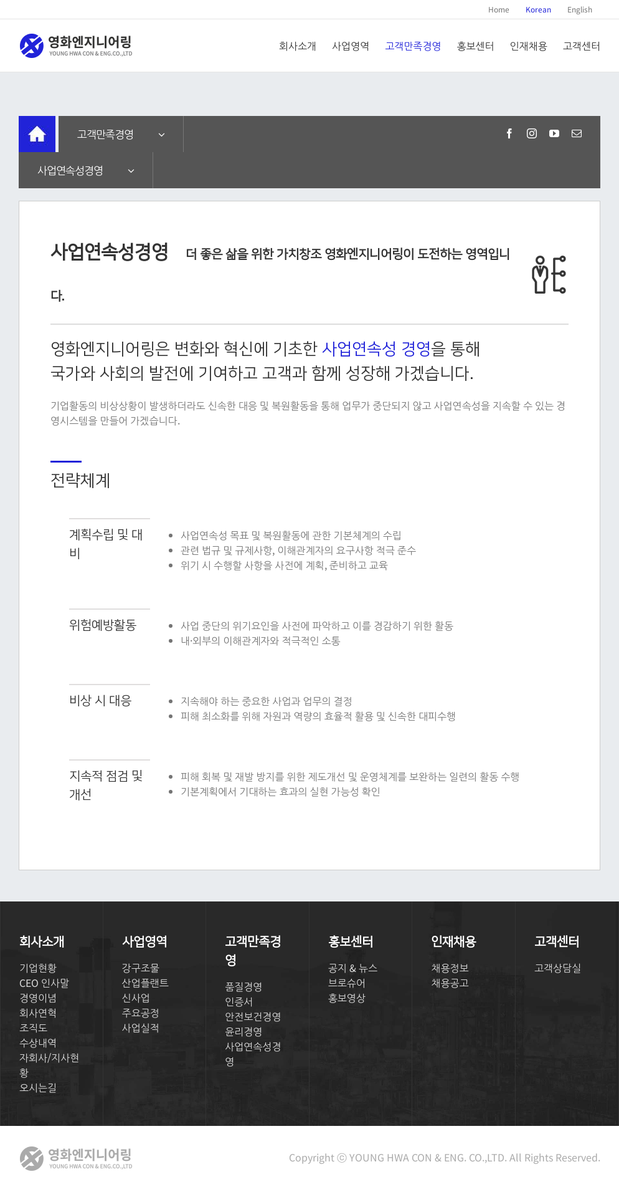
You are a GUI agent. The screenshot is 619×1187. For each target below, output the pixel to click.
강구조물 (140, 967)
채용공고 (449, 982)
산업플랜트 (145, 982)
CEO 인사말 (44, 982)
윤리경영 (243, 1031)
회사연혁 (38, 1012)
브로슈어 (347, 982)
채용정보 (449, 967)
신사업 (136, 997)
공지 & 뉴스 (352, 967)
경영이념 (38, 997)
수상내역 (38, 1042)
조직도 (33, 1027)
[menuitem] (498, 9)
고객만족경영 (105, 134)
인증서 (239, 1001)
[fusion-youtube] (554, 133)
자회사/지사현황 (49, 1065)
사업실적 (140, 1027)
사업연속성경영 (70, 170)
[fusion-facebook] (509, 133)
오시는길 (38, 1087)
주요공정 (140, 1012)
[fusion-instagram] (532, 133)
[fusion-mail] (577, 133)
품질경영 (243, 986)
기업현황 (38, 967)
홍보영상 (347, 997)
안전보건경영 (253, 1016)
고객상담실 (557, 967)
